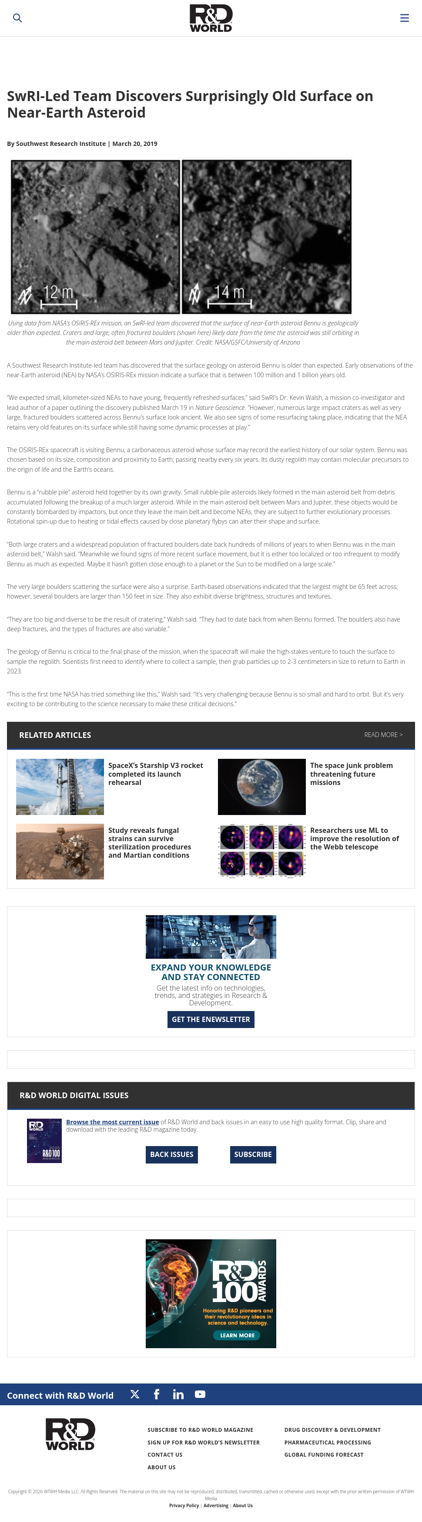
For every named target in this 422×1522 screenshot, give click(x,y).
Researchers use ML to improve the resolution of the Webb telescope (354, 838)
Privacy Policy (184, 1505)
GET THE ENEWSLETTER (211, 1019)
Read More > (384, 735)
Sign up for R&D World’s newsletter (203, 1442)
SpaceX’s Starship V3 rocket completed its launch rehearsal (155, 774)
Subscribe (253, 1154)
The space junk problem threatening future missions (351, 774)
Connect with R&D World (60, 1395)
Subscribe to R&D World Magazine (200, 1430)
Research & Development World (211, 18)
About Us (161, 1467)
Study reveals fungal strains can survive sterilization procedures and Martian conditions (149, 842)
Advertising (216, 1505)
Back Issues (172, 1154)
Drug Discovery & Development (333, 1430)
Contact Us (164, 1454)
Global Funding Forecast (324, 1454)
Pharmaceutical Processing (328, 1442)
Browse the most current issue (112, 1122)
